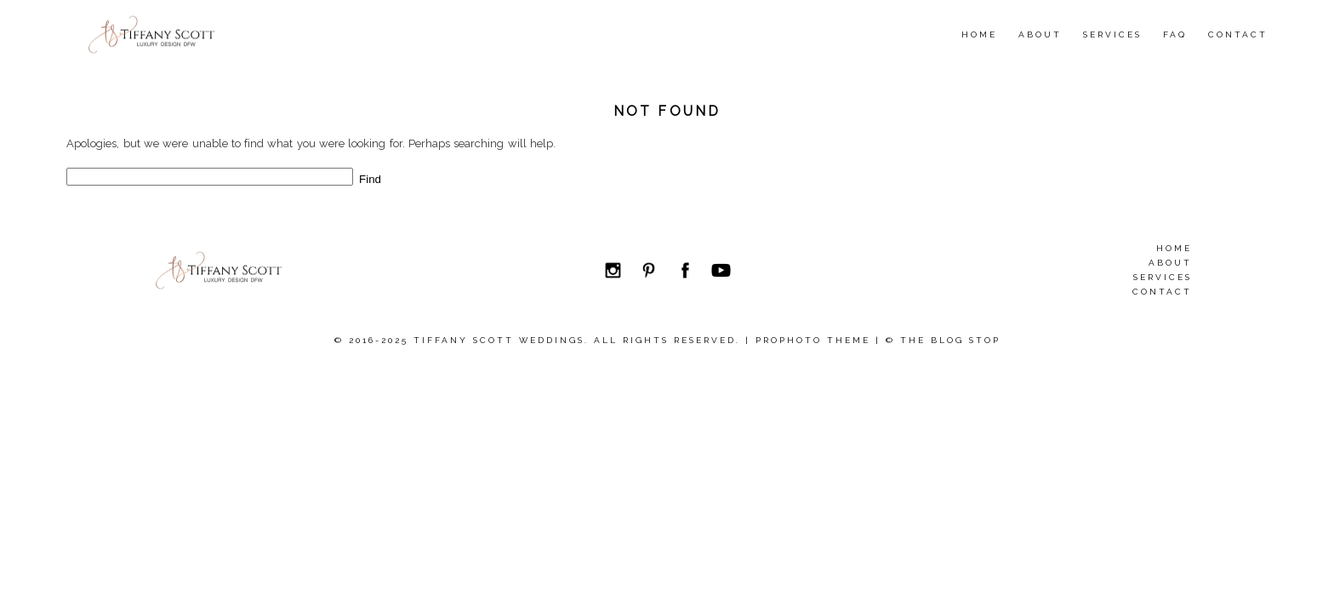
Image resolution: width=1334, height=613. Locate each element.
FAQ (1175, 34)
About (1040, 34)
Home (979, 34)
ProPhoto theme (812, 340)
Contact (1238, 34)
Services (1112, 34)
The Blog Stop (950, 340)
